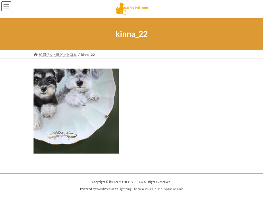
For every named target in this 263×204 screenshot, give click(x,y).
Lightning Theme (130, 189)
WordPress (104, 189)
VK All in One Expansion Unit (164, 189)
